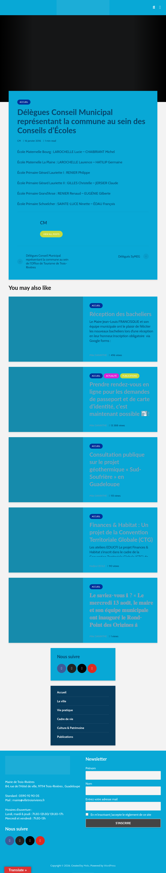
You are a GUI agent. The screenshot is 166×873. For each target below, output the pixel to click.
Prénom (91, 768)
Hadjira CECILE (97, 566)
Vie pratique (65, 710)
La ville (61, 701)
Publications (130, 375)
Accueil (24, 102)
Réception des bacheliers (120, 313)
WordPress (110, 865)
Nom (89, 784)
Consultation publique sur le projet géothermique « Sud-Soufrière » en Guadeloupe (117, 469)
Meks (86, 865)
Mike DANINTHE (98, 355)
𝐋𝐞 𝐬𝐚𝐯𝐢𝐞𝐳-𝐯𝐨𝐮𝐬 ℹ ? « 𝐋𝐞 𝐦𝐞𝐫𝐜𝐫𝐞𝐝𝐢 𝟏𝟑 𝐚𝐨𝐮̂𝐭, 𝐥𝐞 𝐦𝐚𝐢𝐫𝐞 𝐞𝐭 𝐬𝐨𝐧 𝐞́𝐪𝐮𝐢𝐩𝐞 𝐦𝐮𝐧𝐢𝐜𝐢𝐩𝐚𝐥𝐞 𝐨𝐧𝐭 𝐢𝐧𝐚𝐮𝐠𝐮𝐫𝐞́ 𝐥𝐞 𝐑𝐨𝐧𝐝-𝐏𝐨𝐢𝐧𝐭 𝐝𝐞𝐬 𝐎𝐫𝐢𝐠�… (121, 613)
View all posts (51, 234)
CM (19, 140)
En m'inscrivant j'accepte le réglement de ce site (118, 815)
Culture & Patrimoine (70, 728)
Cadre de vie (65, 719)
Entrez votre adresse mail (102, 799)
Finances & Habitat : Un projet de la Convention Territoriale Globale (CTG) (121, 532)
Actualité (111, 375)
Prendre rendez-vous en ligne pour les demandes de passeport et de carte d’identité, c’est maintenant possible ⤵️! (119, 399)
